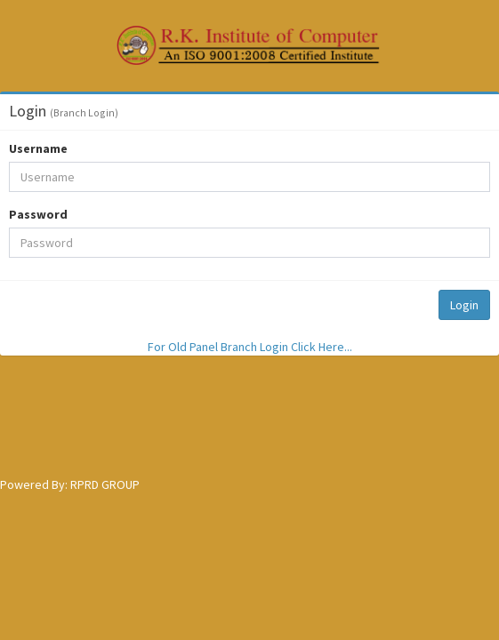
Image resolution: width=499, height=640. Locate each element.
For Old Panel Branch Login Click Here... (250, 347)
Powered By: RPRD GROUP (70, 484)
